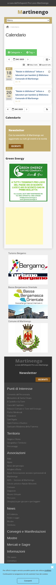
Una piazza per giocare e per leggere (23, 501)
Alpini (9, 462)
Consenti (28, 581)
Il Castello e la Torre (16, 402)
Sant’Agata (12, 419)
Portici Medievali (14, 412)
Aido (9, 459)
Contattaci (12, 561)
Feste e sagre (13, 518)
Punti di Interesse (20, 389)
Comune (11, 487)
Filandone (11, 416)
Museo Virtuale (14, 494)
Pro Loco (11, 498)
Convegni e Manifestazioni (26, 531)
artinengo (33, 11)
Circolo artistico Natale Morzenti (22, 484)
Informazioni (16, 551)
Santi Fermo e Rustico (17, 423)
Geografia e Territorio (16, 443)
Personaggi (12, 446)
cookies (47, 570)
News (11, 508)
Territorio (13, 433)
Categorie (15, 52)
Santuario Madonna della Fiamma (22, 427)
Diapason (11, 491)
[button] (47, 110)
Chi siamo (11, 557)
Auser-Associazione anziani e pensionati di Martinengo (26, 475)
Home (7, 27)
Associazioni (16, 453)
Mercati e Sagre (18, 545)
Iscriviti (16, 146)
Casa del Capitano (15, 405)
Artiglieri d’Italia (14, 469)
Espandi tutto (45, 65)
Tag (30, 52)
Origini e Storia (13, 439)
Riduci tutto (32, 65)
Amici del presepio (15, 466)
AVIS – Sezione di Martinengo (20, 480)
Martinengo (28, 361)
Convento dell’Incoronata (18, 394)
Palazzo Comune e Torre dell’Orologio (24, 409)
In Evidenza (12, 514)
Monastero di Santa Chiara (19, 398)
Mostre (10, 521)
